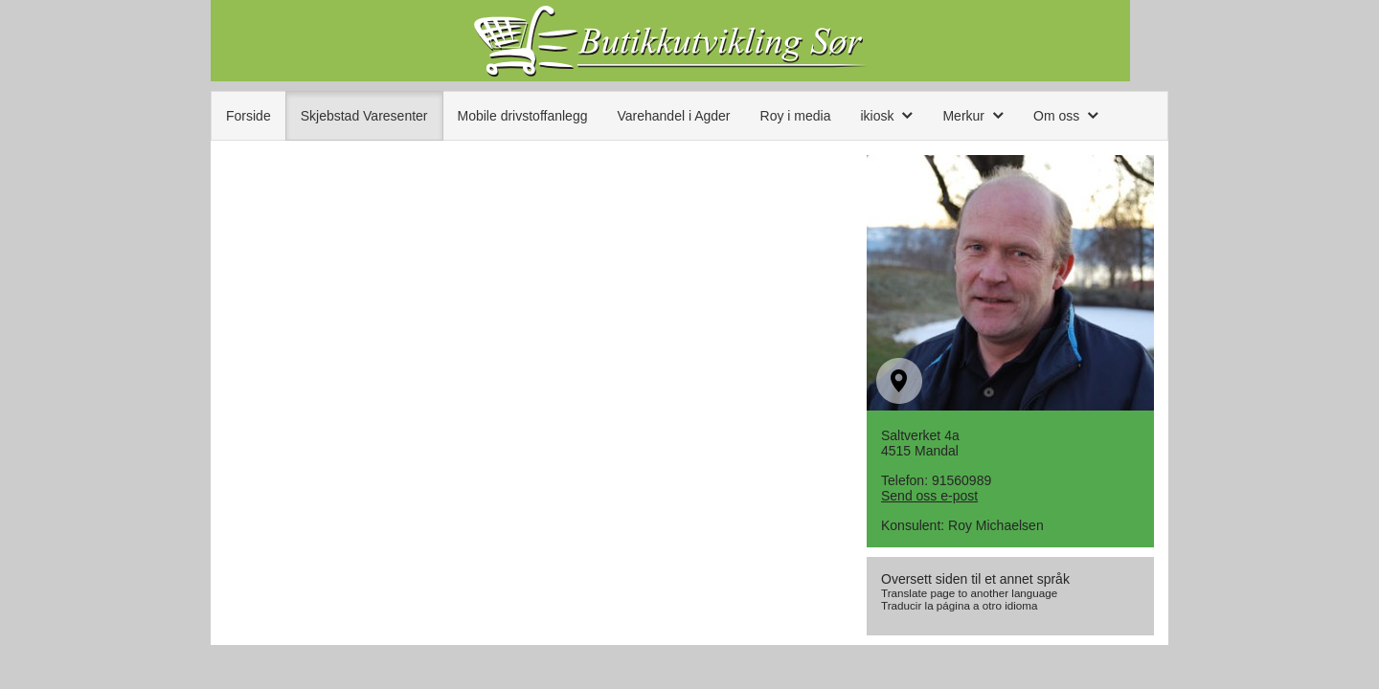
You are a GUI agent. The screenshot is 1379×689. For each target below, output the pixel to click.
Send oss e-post (929, 495)
